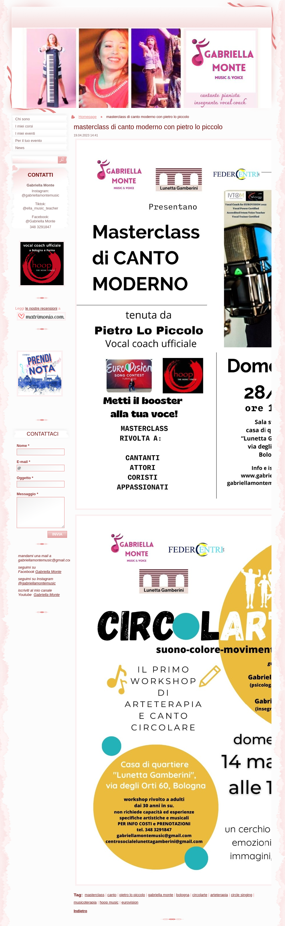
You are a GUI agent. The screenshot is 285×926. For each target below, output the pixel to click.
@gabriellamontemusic (37, 583)
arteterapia (219, 895)
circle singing (241, 895)
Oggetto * (25, 478)
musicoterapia (85, 902)
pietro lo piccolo (132, 895)
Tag (77, 894)
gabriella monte (160, 895)
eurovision (129, 902)
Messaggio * (27, 494)
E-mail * (23, 462)
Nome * (23, 445)
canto (111, 895)
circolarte (199, 895)
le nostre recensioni (41, 308)
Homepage (88, 117)
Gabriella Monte (48, 571)
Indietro (80, 911)
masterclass (94, 895)
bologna (182, 895)
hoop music (109, 902)
